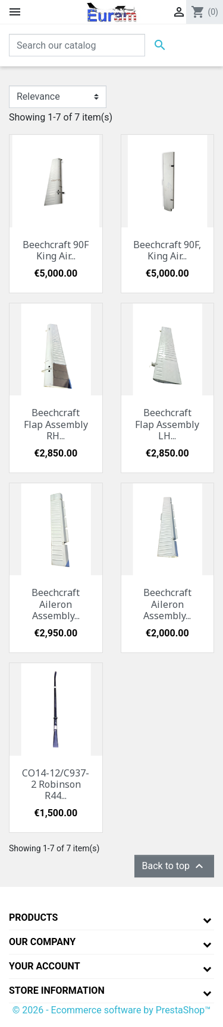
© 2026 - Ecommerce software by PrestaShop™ (111, 1010)
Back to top (174, 866)
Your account (44, 966)
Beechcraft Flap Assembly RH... (56, 424)
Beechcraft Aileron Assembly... (56, 604)
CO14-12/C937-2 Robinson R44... (55, 784)
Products (33, 917)
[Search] (77, 45)
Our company (42, 941)
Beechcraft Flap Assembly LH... (167, 424)
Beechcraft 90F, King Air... (167, 250)
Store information (57, 990)
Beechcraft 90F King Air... (56, 250)
